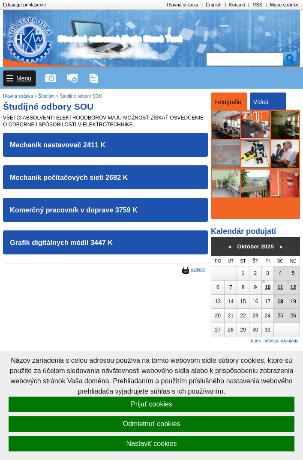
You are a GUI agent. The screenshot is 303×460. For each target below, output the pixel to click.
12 (293, 287)
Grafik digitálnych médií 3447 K (61, 242)
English (214, 4)
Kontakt (237, 4)
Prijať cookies (151, 404)
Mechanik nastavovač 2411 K (57, 145)
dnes (256, 340)
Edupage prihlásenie (24, 4)
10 (267, 287)
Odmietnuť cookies (151, 423)
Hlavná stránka (183, 4)
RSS (258, 4)
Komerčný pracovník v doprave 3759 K (74, 210)
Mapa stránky (284, 4)
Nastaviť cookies (151, 443)
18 (280, 302)
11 (280, 287)
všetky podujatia (282, 340)
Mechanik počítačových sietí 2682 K (69, 177)
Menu (23, 78)
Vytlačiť (198, 269)
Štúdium (47, 96)
